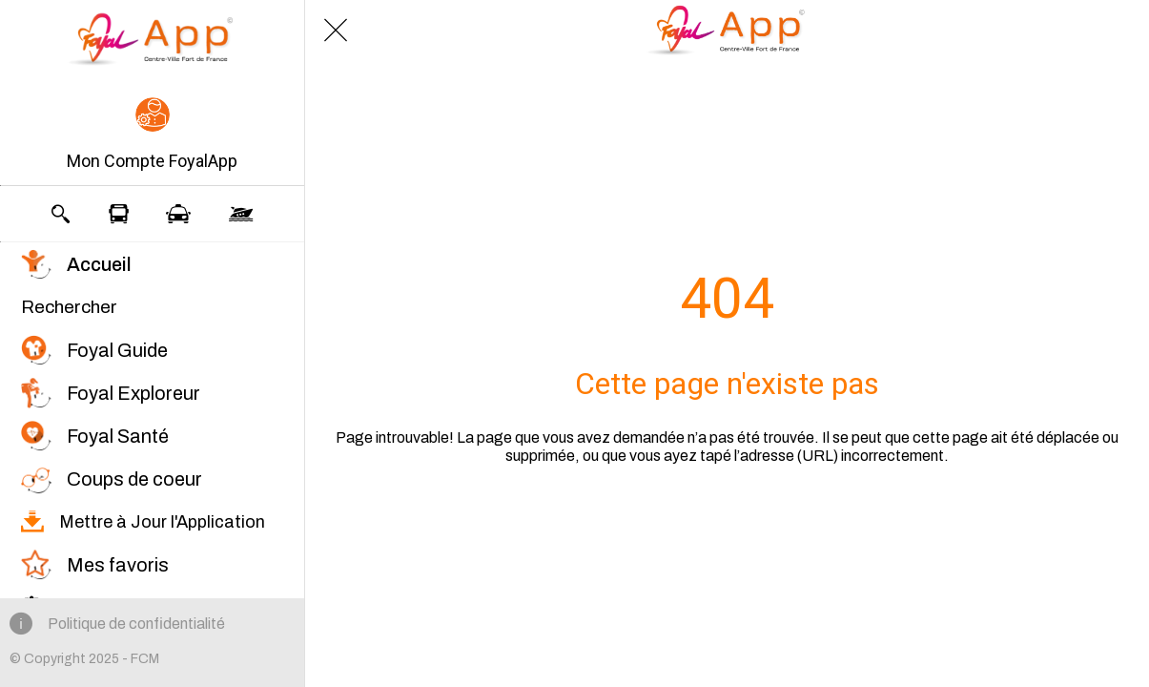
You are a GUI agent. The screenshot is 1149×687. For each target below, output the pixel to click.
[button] (152, 135)
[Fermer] (335, 30)
